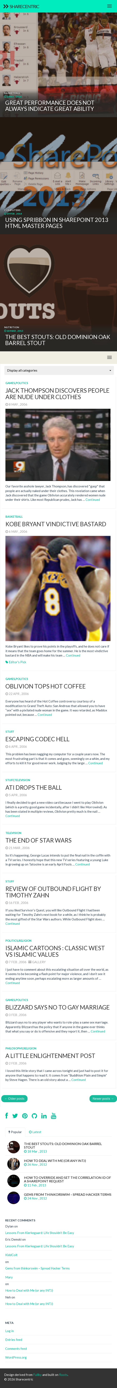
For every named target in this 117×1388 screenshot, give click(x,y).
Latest (35, 1132)
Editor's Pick (17, 662)
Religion (25, 940)
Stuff (9, 731)
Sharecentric (21, 6)
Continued (93, 499)
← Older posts (14, 1098)
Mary (9, 1277)
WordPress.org (16, 1357)
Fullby (37, 1375)
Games (10, 383)
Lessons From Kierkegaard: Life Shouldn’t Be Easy (39, 1233)
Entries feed (13, 1339)
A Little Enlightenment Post (50, 1055)
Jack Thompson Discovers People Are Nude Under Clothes (57, 393)
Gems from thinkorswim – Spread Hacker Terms (37, 1268)
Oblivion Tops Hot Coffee (45, 686)
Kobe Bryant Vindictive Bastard (55, 524)
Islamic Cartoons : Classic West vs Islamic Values (55, 951)
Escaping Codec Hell (37, 739)
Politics (22, 383)
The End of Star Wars (38, 840)
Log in (9, 1331)
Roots (63, 1375)
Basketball (14, 516)
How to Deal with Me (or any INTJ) (29, 1290)
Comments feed (16, 1348)
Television (22, 780)
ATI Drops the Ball (33, 787)
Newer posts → (103, 1098)
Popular (15, 1132)
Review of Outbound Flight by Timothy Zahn (53, 892)
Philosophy (14, 1048)
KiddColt (11, 1255)
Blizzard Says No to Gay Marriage (57, 1007)
